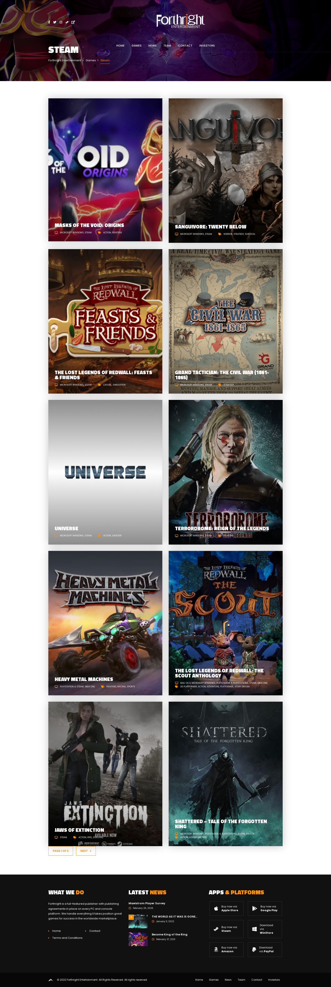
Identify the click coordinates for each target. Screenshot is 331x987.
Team (167, 46)
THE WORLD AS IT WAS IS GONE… (174, 917)
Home (120, 46)
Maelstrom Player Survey (147, 903)
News (152, 46)
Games (136, 46)
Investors (207, 46)
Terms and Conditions (67, 938)
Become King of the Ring (169, 934)
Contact (185, 46)
